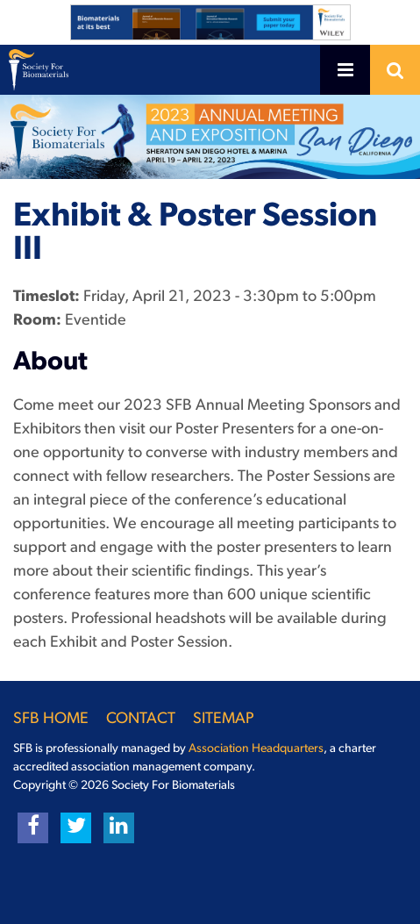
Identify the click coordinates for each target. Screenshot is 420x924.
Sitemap (223, 719)
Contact (140, 719)
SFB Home (51, 719)
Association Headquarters (256, 749)
